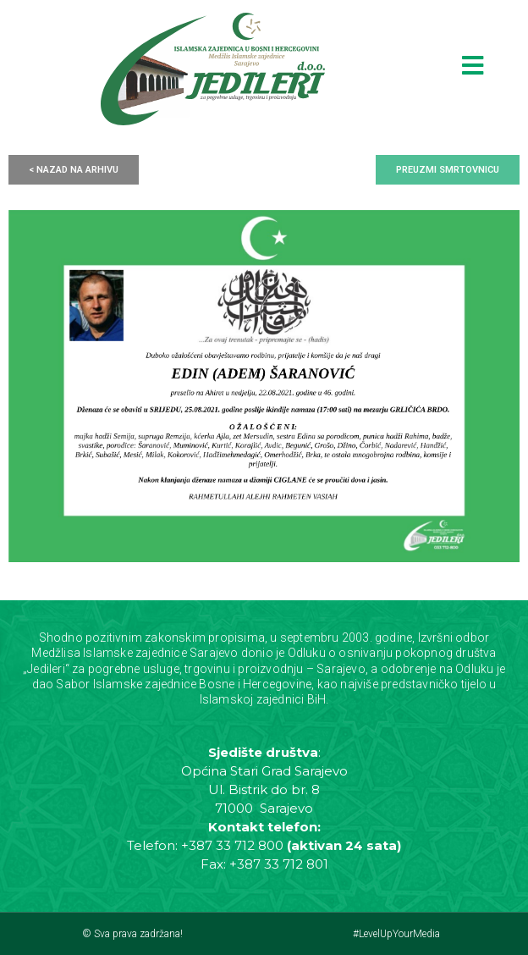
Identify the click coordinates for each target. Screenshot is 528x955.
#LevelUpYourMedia (396, 934)
